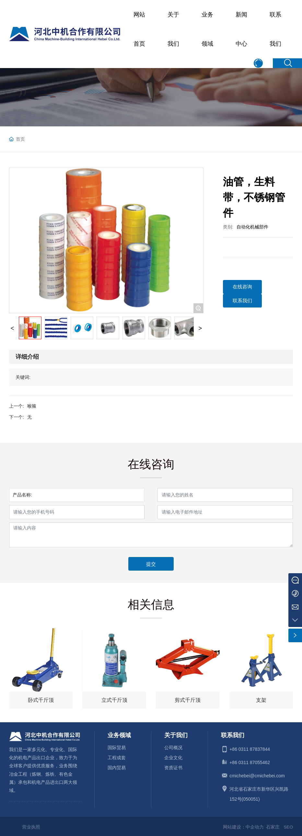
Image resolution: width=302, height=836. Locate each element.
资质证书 (173, 766)
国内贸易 (117, 766)
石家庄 (273, 825)
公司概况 (173, 746)
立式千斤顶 (114, 700)
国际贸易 (117, 746)
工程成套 (117, 756)
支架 (261, 700)
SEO (288, 825)
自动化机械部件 (252, 226)
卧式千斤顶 (41, 700)
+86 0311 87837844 (249, 747)
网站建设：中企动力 (243, 825)
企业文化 (173, 756)
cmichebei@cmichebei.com (257, 774)
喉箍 (31, 406)
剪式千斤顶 (188, 700)
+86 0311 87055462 (249, 761)
